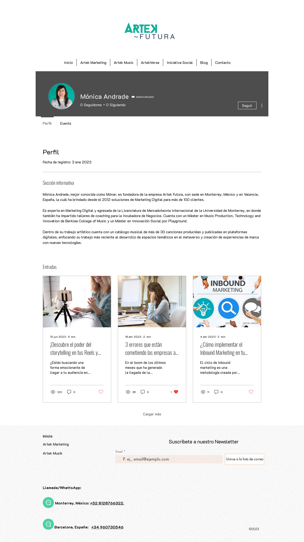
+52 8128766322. (107, 502)
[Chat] (48, 502)
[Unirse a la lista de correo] (244, 459)
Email (119, 451)
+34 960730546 (107, 526)
